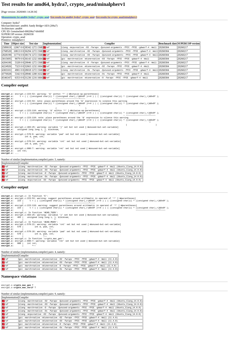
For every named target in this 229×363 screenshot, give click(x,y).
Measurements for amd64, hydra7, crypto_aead (25, 17)
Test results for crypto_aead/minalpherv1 (116, 17)
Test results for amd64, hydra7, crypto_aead (72, 17)
